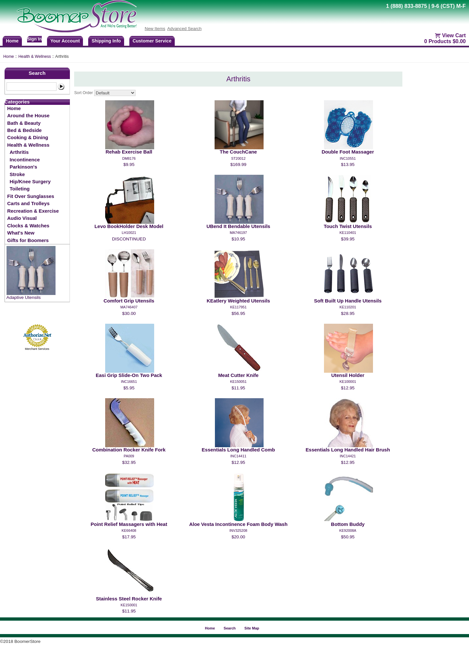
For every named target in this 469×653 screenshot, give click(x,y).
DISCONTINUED (129, 239)
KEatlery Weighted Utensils (238, 300)
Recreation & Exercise (33, 211)
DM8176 (129, 158)
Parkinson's (23, 167)
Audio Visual (22, 218)
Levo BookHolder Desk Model (128, 226)
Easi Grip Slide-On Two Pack (129, 375)
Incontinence (25, 159)
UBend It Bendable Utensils (238, 226)
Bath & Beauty (23, 123)
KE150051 (238, 382)
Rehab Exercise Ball (128, 152)
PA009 (129, 456)
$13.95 (348, 164)
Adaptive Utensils (24, 297)
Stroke (17, 174)
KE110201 (347, 307)
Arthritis (19, 152)
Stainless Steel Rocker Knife (129, 598)
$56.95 (238, 313)
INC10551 (348, 158)
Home (8, 56)
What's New (20, 233)
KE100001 (347, 382)
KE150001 (129, 605)
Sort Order (83, 92)
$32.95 (129, 462)
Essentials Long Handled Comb (238, 449)
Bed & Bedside (24, 130)
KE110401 (347, 233)
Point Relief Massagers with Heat (129, 524)
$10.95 (238, 239)
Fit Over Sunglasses (30, 196)
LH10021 (129, 233)
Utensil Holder (347, 375)
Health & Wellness (34, 56)
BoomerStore (77, 16)
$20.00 (238, 536)
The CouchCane (238, 152)
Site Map (251, 628)
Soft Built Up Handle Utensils (347, 300)
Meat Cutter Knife (238, 375)
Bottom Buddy (347, 524)
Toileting (20, 188)
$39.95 (348, 239)
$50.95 (348, 536)
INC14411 (238, 456)
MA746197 (238, 233)
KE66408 (128, 530)
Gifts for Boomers (28, 240)
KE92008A (347, 530)
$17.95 (129, 536)
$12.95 (348, 387)
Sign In (34, 39)
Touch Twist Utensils (348, 226)
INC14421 (348, 456)
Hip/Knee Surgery (30, 181)
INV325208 (238, 530)
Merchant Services (37, 349)
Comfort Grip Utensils (129, 300)
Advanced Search (184, 28)
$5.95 (129, 387)
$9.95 (129, 164)
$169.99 (238, 164)
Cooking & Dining (27, 137)
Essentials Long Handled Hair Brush (348, 449)
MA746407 (128, 307)
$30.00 (129, 313)
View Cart (454, 35)
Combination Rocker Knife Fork (129, 449)
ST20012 (238, 158)
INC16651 (129, 382)
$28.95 (348, 313)
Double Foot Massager (348, 152)
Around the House (28, 115)
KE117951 (238, 307)
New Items (155, 28)
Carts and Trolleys (28, 203)
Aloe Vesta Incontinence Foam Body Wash (238, 524)
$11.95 (238, 387)
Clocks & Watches (28, 225)
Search (37, 73)
